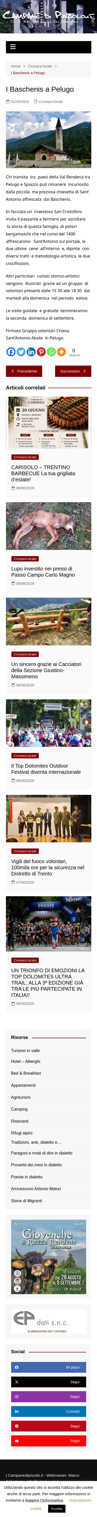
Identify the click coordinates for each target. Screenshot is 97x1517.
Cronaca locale (51, 102)
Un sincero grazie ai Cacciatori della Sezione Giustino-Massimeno (46, 670)
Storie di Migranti (26, 1201)
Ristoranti (20, 1121)
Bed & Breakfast (26, 1073)
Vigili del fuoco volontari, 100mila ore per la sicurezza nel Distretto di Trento (47, 867)
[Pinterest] (41, 351)
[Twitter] (21, 351)
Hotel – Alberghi (25, 1061)
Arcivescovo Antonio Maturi (36, 1189)
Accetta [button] (56, 1509)
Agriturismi (21, 1097)
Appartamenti (23, 1085)
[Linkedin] (31, 351)
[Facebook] (11, 351)
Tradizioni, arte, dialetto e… (36, 1142)
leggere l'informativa (44, 1500)
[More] (61, 351)
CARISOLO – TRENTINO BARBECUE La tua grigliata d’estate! (43, 473)
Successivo (73, 371)
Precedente (24, 371)
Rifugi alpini (22, 1133)
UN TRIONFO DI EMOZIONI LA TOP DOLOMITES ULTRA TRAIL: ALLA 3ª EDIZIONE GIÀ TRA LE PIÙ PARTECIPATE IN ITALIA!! (48, 983)
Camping (19, 1109)
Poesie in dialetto (27, 1177)
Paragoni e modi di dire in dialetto (41, 1153)
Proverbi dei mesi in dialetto (36, 1165)
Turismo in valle (25, 1050)
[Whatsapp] (51, 351)
